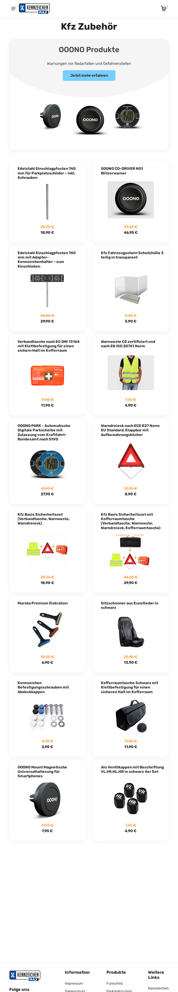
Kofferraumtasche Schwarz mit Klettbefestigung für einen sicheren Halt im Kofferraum (129, 685)
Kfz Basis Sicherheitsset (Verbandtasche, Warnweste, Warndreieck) (44, 517)
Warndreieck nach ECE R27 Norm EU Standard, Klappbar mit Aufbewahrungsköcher (130, 428)
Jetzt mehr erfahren (89, 75)
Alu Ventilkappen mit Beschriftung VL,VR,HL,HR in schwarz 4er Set (132, 767)
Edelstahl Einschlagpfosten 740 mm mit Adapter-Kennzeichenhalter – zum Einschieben (47, 258)
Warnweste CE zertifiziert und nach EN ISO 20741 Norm (128, 342)
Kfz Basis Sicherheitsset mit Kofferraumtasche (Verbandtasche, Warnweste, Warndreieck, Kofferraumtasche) (130, 519)
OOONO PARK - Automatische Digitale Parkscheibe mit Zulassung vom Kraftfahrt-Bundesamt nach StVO (44, 430)
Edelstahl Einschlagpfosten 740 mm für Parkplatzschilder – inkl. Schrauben (47, 171)
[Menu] (13, 8)
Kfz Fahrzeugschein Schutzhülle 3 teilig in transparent (132, 253)
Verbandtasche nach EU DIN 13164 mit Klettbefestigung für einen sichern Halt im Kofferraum (49, 344)
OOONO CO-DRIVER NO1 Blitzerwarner (122, 168)
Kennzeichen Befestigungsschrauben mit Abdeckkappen (43, 685)
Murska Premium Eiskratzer (43, 601)
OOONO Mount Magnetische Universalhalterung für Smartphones (42, 769)
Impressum (74, 983)
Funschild (114, 983)
